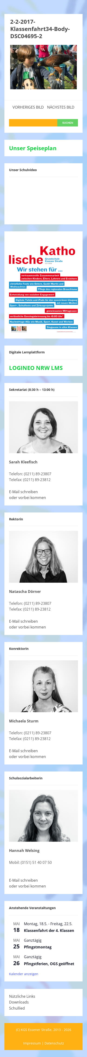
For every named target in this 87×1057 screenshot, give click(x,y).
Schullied (17, 1008)
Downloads (19, 1002)
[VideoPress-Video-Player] (43, 200)
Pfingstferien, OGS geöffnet (49, 963)
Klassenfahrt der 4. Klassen (49, 930)
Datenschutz (54, 1043)
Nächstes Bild (60, 107)
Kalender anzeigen (23, 974)
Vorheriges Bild (28, 107)
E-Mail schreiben (23, 491)
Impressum (32, 1043)
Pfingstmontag (38, 947)
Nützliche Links (22, 996)
